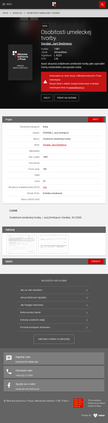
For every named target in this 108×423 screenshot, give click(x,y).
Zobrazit (96, 261)
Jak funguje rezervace (31, 305)
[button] (20, 63)
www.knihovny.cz (76, 87)
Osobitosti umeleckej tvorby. (43, 13)
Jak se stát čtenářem (31, 290)
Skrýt (96, 119)
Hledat (101, 3)
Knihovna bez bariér (30, 312)
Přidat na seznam (66, 98)
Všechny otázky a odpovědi (54, 339)
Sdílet (47, 98)
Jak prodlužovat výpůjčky (33, 297)
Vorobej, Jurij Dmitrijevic (56, 43)
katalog (17, 13)
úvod (5, 13)
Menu (7, 4)
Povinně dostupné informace (35, 327)
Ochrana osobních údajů (32, 320)
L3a (45, 187)
